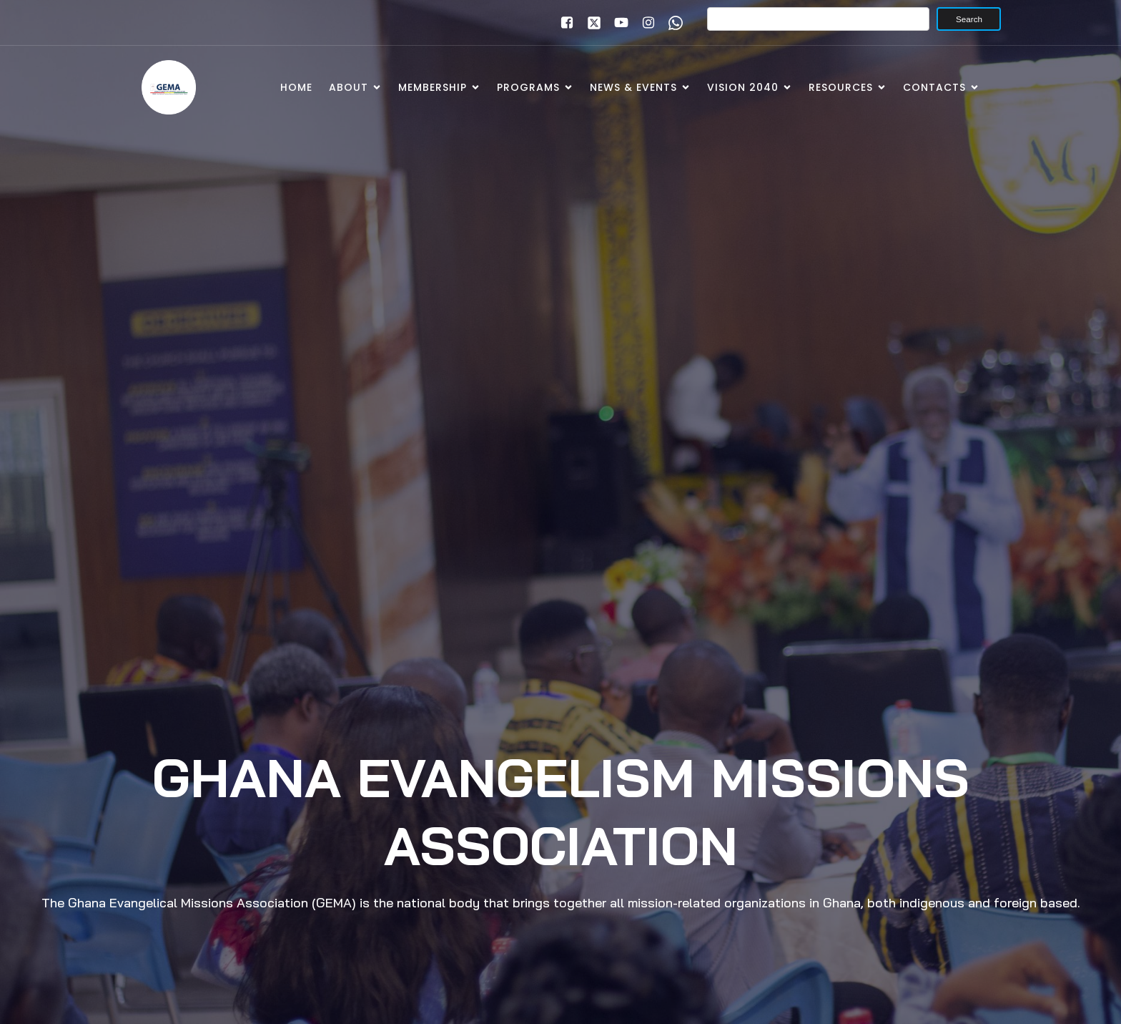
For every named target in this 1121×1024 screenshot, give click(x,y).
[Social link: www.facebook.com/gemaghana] (563, 23)
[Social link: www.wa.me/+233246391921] (672, 23)
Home (296, 87)
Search (969, 19)
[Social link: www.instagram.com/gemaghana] (644, 23)
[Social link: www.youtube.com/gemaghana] (617, 23)
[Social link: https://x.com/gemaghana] (590, 23)
